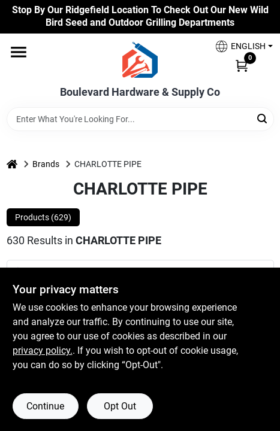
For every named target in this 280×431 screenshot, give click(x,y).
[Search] (263, 118)
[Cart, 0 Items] (242, 65)
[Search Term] (140, 119)
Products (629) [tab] (43, 217)
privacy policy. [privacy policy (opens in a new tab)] (43, 350)
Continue (45, 406)
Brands (45, 164)
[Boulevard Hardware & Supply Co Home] (140, 60)
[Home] (12, 164)
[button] (239, 46)
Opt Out (120, 406)
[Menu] (18, 52)
